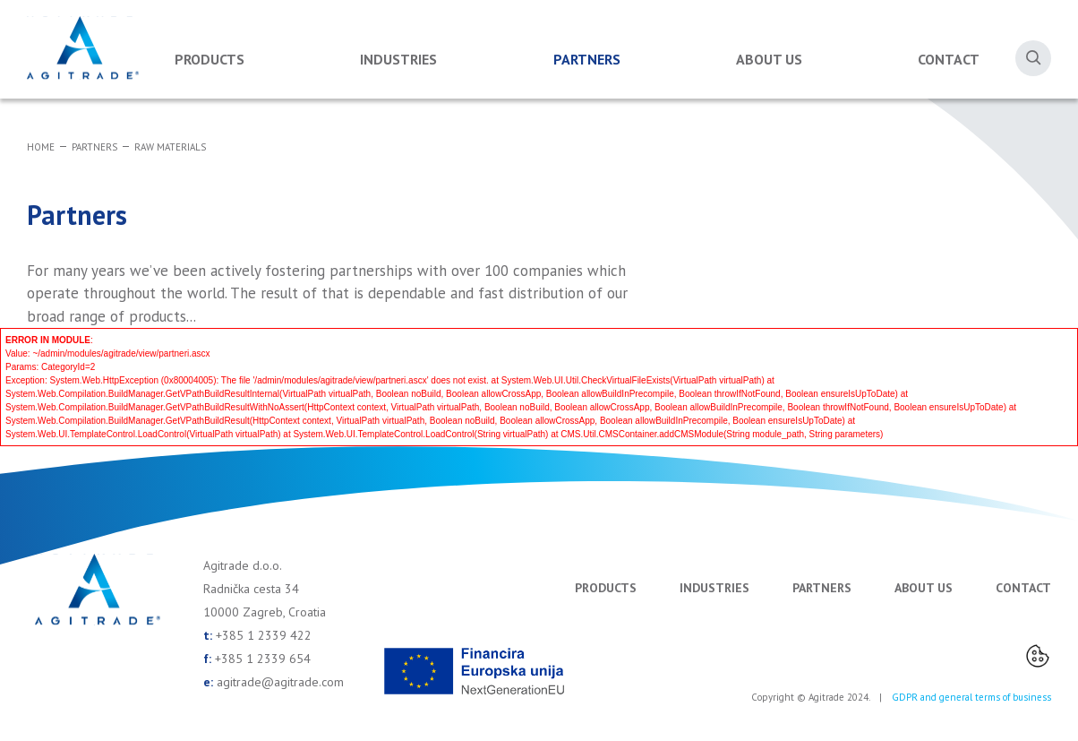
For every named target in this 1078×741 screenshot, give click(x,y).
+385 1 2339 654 (263, 659)
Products (209, 59)
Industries (398, 59)
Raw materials (170, 147)
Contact (949, 59)
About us (769, 59)
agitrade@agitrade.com (280, 682)
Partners (586, 59)
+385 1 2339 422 (264, 635)
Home (41, 147)
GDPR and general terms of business (971, 697)
